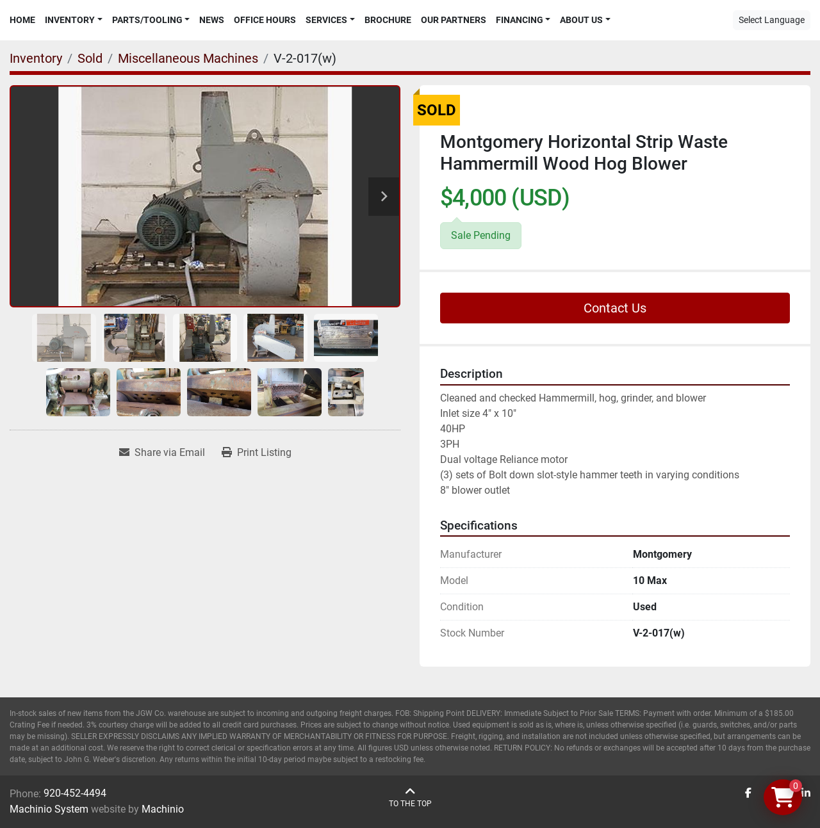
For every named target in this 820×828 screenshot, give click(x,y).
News (211, 20)
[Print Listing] (256, 453)
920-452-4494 (75, 793)
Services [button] (326, 20)
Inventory (70, 20)
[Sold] (90, 58)
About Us (581, 20)
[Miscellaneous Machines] (188, 58)
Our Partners (453, 20)
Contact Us (615, 308)
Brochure (388, 20)
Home (22, 20)
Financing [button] (519, 20)
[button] (73, 20)
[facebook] (748, 793)
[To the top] (410, 797)
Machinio (163, 809)
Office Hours (265, 20)
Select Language (772, 20)
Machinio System (49, 809)
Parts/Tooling (147, 20)
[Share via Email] (162, 453)
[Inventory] (36, 58)
